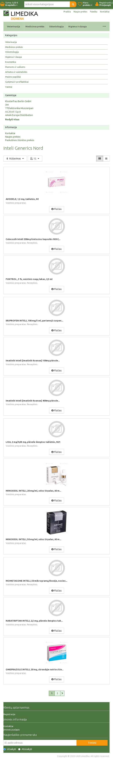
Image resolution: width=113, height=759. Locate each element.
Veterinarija (13, 26)
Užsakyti (9, 749)
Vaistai (8, 87)
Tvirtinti (92, 742)
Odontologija (56, 26)
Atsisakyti (25, 749)
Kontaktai (105, 12)
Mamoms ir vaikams (15, 67)
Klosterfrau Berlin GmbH (18, 101)
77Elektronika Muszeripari (19, 108)
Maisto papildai (13, 77)
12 (35, 158)
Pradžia (67, 12)
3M (7, 104)
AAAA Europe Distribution (19, 115)
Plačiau (56, 209)
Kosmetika (10, 62)
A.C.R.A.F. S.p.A (13, 111)
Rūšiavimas (15, 158)
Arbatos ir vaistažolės (16, 72)
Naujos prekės (80, 12)
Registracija (9, 714)
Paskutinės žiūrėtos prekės (19, 140)
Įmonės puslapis (11, 729)
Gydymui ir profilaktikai (17, 82)
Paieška (93, 12)
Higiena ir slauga (77, 26)
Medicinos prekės (34, 26)
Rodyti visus (12, 119)
